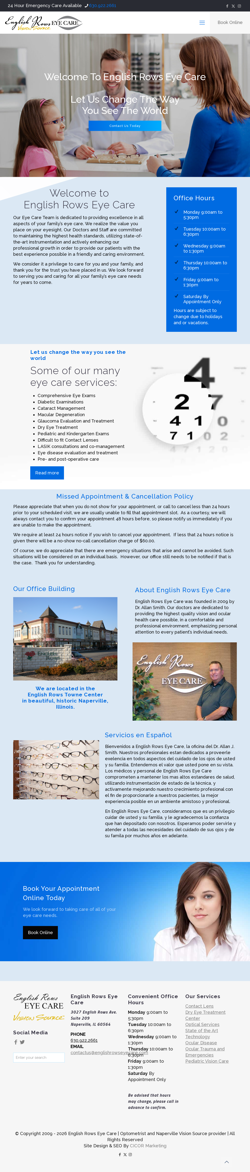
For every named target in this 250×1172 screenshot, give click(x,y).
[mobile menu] (202, 22)
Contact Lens (199, 1006)
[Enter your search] (39, 1057)
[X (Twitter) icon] (233, 6)
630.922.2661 (84, 1040)
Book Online (230, 22)
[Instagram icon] (239, 6)
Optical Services (202, 1024)
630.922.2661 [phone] (102, 5)
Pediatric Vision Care (207, 1061)
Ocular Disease (201, 1042)
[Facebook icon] (227, 6)
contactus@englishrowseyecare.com (109, 1052)
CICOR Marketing (148, 1145)
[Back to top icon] (226, 1162)
